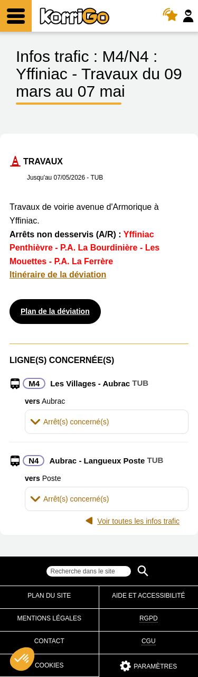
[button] (106, 421)
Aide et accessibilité (148, 595)
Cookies (49, 665)
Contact (49, 641)
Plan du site (49, 595)
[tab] (106, 421)
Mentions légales (49, 618)
